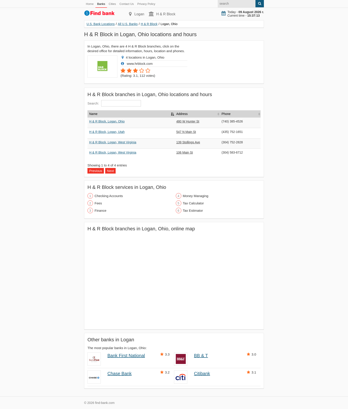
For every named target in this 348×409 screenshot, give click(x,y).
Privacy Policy (146, 4)
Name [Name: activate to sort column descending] (93, 114)
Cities (112, 4)
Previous (95, 171)
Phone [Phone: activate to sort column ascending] (225, 114)
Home (90, 4)
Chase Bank (119, 373)
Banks (101, 4)
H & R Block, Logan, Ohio (107, 121)
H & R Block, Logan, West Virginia (112, 142)
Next (110, 171)
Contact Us (126, 4)
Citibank (202, 373)
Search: (114, 103)
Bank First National (126, 355)
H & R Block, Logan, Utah (107, 132)
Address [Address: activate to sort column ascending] (182, 114)
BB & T (201, 355)
